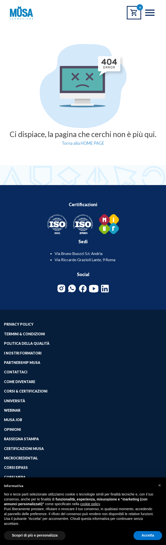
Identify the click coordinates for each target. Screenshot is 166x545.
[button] (160, 485)
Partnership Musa (22, 362)
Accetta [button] (147, 535)
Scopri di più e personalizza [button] (35, 535)
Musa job (13, 420)
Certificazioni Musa (24, 448)
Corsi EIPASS (16, 467)
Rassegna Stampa (21, 439)
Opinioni (12, 429)
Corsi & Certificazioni (25, 391)
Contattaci (15, 372)
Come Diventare (19, 382)
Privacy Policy (18, 324)
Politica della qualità (26, 343)
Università (14, 401)
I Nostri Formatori (22, 353)
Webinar (12, 410)
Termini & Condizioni (24, 334)
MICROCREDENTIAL (21, 458)
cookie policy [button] (90, 504)
